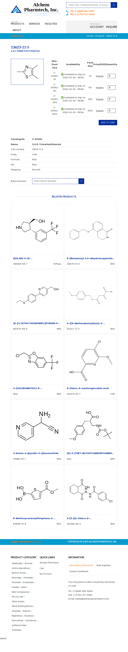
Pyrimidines (18, 626)
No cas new (18, 600)
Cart (42, 570)
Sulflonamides (19, 636)
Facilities (20, 30)
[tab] (80, 566)
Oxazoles (17, 616)
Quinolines (17, 631)
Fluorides (17, 585)
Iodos (25, 590)
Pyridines (31, 621)
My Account (46, 576)
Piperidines (18, 621)
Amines (30, 564)
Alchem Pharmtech (50, 564)
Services (39, 24)
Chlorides (29, 580)
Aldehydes (18, 564)
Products (19, 24)
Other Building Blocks (23, 611)
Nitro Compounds (21, 595)
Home (90, 37)
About (36, 30)
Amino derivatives (21, 570)
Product (100, 37)
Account (97, 27)
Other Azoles (19, 605)
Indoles (16, 590)
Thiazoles (17, 641)
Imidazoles (30, 585)
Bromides (17, 580)
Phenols (28, 616)
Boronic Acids (19, 575)
